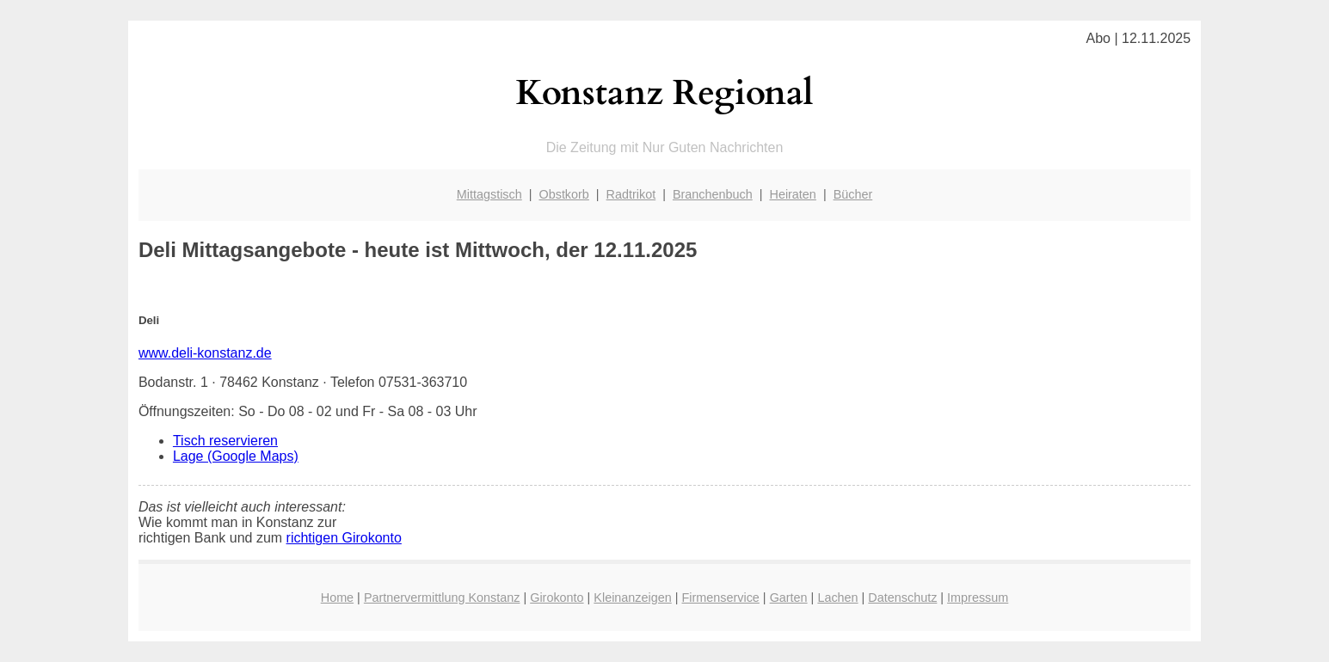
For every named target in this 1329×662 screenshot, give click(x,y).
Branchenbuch (713, 194)
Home (337, 597)
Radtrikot (631, 194)
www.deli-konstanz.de (205, 353)
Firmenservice (721, 597)
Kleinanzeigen (632, 597)
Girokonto (556, 597)
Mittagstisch (489, 194)
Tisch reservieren (225, 440)
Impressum (977, 597)
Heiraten (792, 194)
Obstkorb (563, 194)
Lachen (837, 597)
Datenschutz (902, 597)
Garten (789, 597)
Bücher (853, 194)
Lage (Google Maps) (235, 456)
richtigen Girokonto (344, 537)
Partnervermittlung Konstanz (442, 597)
